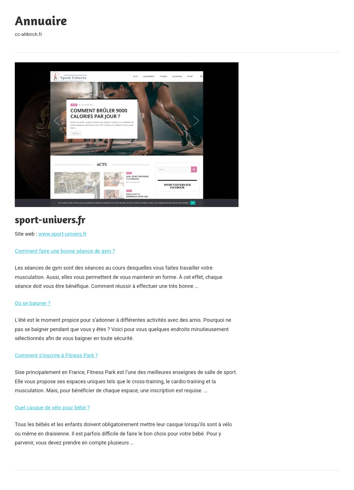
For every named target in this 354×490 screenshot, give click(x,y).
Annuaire (41, 20)
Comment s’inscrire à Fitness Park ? (56, 355)
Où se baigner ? (32, 303)
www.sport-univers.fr (62, 234)
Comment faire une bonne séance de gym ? (65, 251)
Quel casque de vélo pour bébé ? (52, 407)
